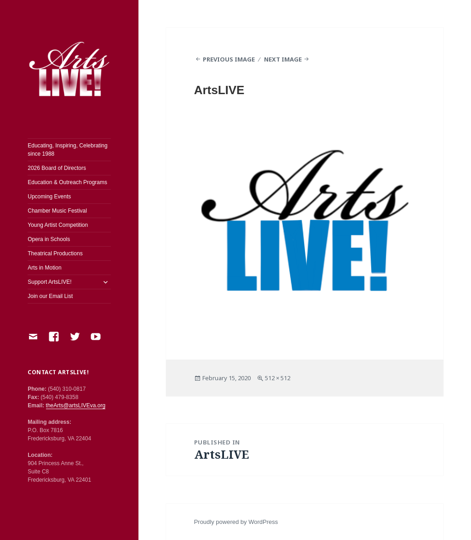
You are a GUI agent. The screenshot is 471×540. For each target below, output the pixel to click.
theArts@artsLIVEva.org (76, 405)
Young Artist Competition (58, 225)
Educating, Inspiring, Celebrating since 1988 (67, 149)
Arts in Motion (44, 267)
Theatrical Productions (55, 253)
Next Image (283, 59)
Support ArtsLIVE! (49, 282)
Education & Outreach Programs (67, 182)
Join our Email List (50, 296)
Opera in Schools (49, 239)
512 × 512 (277, 378)
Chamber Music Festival (57, 211)
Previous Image (229, 59)
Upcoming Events (49, 196)
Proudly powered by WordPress (236, 521)
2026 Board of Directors (57, 168)
